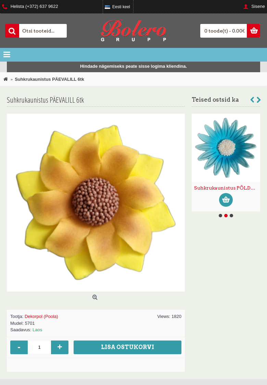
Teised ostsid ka (215, 99)
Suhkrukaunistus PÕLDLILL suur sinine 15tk (227, 188)
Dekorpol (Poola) (41, 316)
